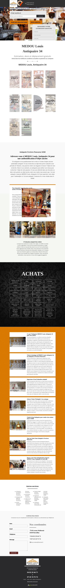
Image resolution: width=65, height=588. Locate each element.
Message (12, 539)
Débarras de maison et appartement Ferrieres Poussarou (28, 501)
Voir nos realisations (19, 22)
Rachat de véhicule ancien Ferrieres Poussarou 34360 (37, 498)
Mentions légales (32, 581)
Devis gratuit (36, 22)
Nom (11, 523)
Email (11, 529)
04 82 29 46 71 (30, 4)
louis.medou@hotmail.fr (36, 542)
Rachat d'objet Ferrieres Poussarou (37, 492)
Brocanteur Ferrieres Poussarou (27, 496)
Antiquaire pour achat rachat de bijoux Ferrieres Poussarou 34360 (45, 500)
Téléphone (12, 534)
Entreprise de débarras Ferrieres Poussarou (19, 498)
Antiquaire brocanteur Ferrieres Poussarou (18, 493)
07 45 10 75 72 (30, 2)
